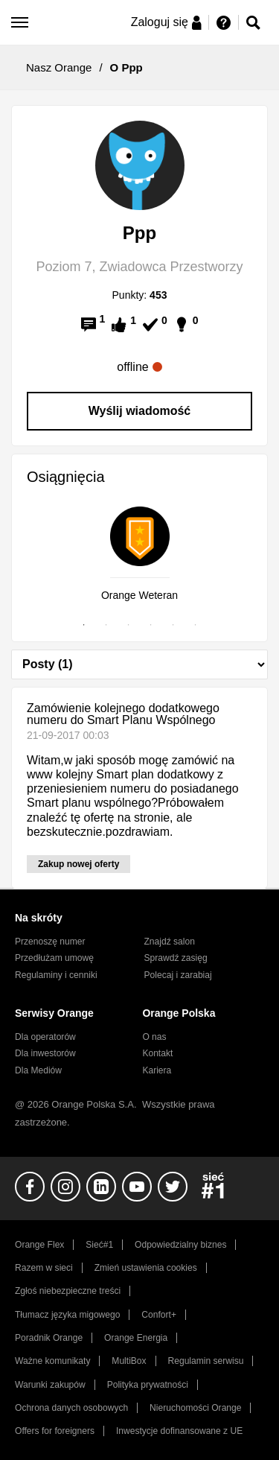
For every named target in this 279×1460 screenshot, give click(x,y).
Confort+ (158, 1315)
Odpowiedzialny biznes (180, 1245)
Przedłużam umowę (54, 958)
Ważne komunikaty (52, 1361)
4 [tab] (151, 625)
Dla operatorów (45, 1037)
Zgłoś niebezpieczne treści (68, 1291)
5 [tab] (173, 625)
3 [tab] (128, 625)
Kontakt (157, 1053)
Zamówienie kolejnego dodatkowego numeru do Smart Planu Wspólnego (123, 714)
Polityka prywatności (147, 1385)
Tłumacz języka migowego (67, 1315)
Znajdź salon (169, 941)
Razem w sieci (44, 1268)
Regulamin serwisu (206, 1361)
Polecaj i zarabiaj (178, 975)
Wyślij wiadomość (140, 410)
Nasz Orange (59, 67)
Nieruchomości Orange (195, 1408)
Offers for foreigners (54, 1431)
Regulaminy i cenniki (56, 975)
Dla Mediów (38, 1070)
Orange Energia (135, 1338)
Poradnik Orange (49, 1338)
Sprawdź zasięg (176, 958)
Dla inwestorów (45, 1053)
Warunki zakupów (50, 1385)
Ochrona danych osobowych (71, 1408)
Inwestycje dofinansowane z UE (179, 1431)
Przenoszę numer (50, 941)
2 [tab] (106, 625)
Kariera (156, 1070)
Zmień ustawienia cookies (145, 1268)
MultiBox (129, 1361)
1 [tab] (84, 625)
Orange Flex (39, 1245)
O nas (154, 1037)
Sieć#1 (99, 1245)
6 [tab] (195, 625)
